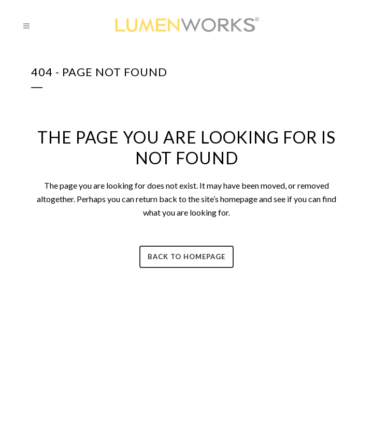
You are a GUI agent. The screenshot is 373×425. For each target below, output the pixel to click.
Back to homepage (186, 256)
